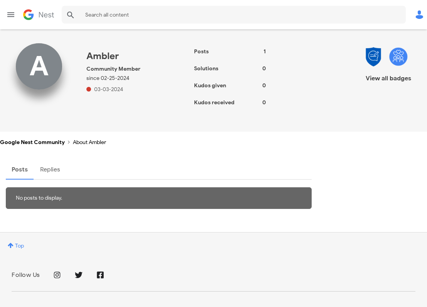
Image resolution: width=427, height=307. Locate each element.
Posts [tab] (20, 169)
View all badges (388, 78)
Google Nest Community (38, 14)
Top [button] (19, 246)
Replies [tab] (50, 169)
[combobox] (234, 15)
